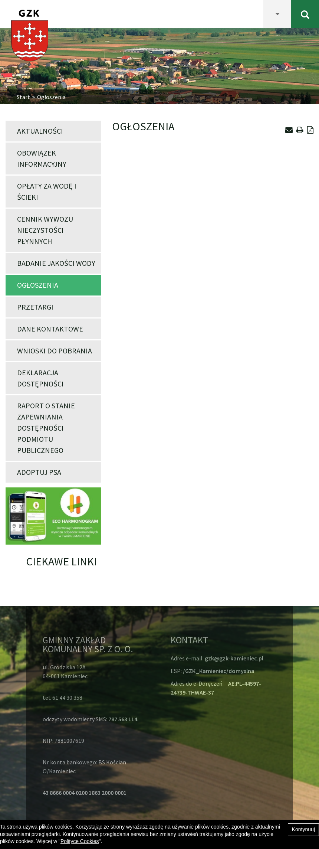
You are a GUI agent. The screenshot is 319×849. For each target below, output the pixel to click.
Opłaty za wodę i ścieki (46, 191)
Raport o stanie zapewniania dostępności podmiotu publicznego (46, 428)
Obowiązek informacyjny (41, 158)
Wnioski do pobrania (54, 350)
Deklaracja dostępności (40, 378)
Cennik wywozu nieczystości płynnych (45, 230)
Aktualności (40, 130)
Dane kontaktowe (50, 328)
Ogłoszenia (37, 285)
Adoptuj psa (39, 472)
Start (23, 97)
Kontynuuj (303, 829)
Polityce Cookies (79, 841)
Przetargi (35, 306)
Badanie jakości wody (56, 263)
